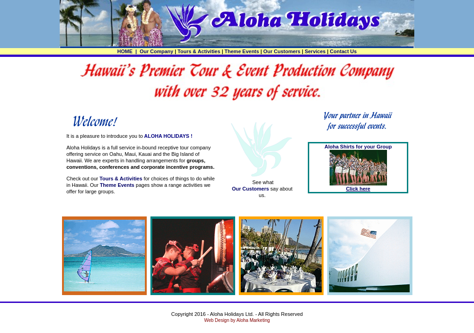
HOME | (127, 51)
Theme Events (242, 51)
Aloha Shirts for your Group (358, 146)
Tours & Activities (199, 51)
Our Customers (281, 51)
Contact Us (343, 51)
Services (315, 51)
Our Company (157, 51)
